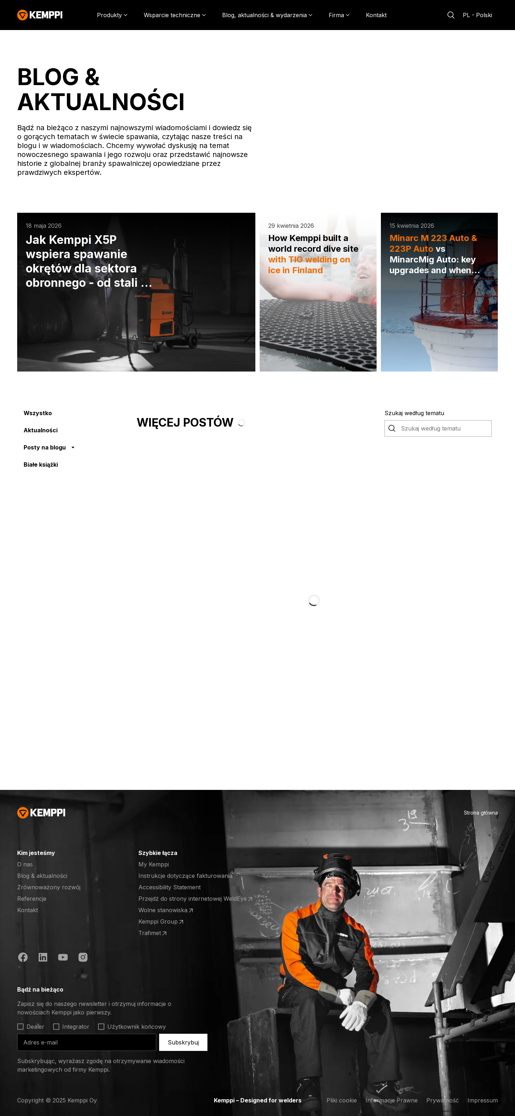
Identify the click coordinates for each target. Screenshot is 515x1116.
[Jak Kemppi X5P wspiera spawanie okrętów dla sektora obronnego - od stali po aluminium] (136, 292)
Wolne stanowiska (166, 910)
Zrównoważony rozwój (48, 887)
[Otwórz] (116, 989)
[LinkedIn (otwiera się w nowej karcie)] (43, 958)
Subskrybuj (183, 1042)
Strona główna (481, 813)
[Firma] (339, 15)
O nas (25, 864)
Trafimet (166, 933)
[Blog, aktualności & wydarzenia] (267, 15)
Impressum (482, 1100)
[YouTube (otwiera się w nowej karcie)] (63, 958)
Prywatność (442, 1100)
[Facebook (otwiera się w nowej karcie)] (23, 958)
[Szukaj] (451, 15)
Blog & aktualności (42, 875)
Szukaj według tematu (414, 413)
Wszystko (38, 413)
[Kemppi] (40, 15)
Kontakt (376, 15)
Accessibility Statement (169, 887)
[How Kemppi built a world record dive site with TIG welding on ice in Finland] (318, 292)
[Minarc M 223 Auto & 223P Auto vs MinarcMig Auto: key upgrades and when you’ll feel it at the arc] (439, 292)
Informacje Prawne (392, 1100)
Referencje (31, 898)
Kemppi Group (166, 922)
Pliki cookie (342, 1100)
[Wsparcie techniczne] (175, 15)
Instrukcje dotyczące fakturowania (185, 875)
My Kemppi (153, 864)
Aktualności (41, 430)
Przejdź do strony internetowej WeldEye (196, 899)
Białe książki (41, 464)
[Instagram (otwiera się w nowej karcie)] (83, 958)
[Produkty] (112, 15)
